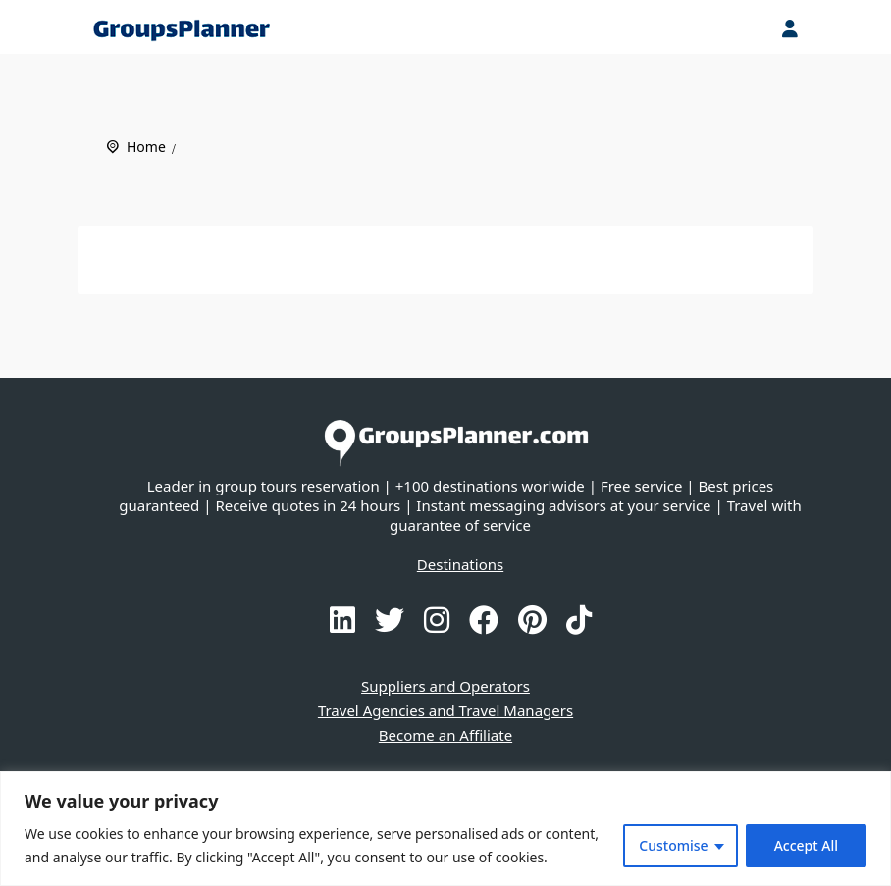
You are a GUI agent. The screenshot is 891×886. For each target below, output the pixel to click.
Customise (673, 845)
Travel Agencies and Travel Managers (445, 710)
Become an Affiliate (445, 735)
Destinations (460, 564)
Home (146, 146)
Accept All (806, 845)
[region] (445, 828)
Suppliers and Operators (445, 686)
